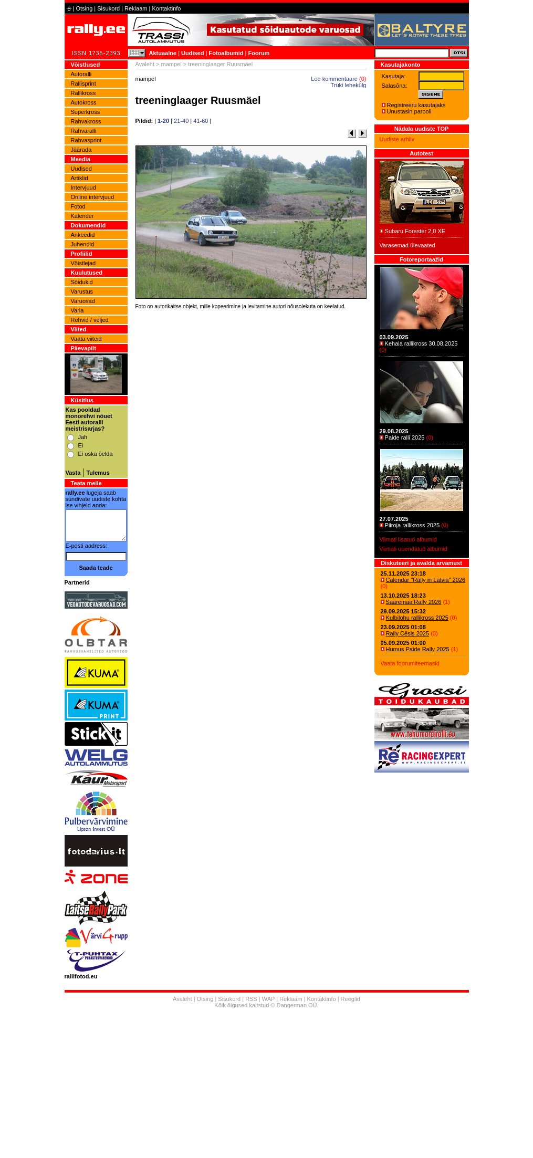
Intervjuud (83, 187)
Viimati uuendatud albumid (413, 549)
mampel (171, 64)
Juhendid (83, 244)
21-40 (181, 121)
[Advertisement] (251, 459)
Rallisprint (83, 83)
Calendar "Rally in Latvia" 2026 (426, 580)
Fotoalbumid (225, 53)
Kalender (82, 216)
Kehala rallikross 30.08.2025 (421, 343)
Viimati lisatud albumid (408, 539)
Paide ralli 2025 (405, 437)
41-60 (200, 121)
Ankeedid (83, 235)
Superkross (85, 112)
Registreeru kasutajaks (416, 105)
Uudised (192, 53)
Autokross (84, 102)
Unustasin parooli (409, 111)
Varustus (82, 291)
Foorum (258, 53)
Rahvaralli (84, 131)
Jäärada (81, 150)
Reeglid (350, 999)
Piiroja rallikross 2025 (412, 525)
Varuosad (83, 301)
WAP (268, 999)
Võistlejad (83, 263)
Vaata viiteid (86, 339)
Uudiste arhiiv (397, 139)
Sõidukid (82, 282)
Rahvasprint (86, 140)
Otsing (84, 8)
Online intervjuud (92, 197)
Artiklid (79, 178)
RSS (251, 999)
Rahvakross (86, 121)
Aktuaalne (163, 53)
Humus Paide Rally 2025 (418, 649)
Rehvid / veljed (90, 320)
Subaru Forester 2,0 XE (415, 231)
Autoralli (81, 74)
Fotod (78, 206)
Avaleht (145, 64)
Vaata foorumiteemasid (410, 663)
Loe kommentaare (334, 79)
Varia (77, 310)
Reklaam (135, 8)
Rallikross (83, 93)
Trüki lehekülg (348, 85)
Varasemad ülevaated (407, 245)
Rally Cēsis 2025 (408, 633)
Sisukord (108, 8)
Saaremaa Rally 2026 (414, 602)
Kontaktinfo (166, 8)
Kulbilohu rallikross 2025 (417, 617)
